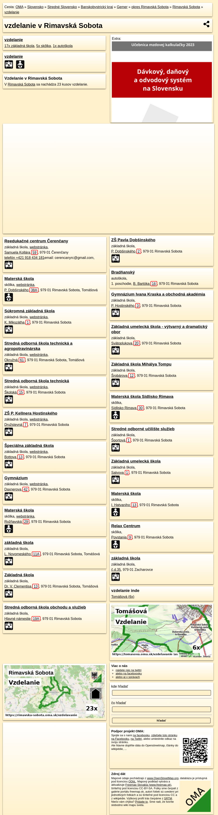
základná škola (18, 542)
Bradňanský (123, 272)
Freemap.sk (148, 230)
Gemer (122, 7)
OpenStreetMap (126, 230)
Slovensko (35, 7)
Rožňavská (16, 521)
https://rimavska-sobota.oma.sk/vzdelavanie (188, 230)
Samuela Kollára (21, 252)
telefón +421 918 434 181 (24, 258)
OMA (20, 7)
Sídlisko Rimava (127, 407)
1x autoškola (63, 46)
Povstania (121, 537)
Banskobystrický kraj (97, 7)
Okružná (14, 360)
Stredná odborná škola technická (36, 381)
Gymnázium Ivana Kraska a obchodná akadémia (158, 294)
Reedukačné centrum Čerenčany (36, 241)
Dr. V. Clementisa (21, 586)
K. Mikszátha (17, 322)
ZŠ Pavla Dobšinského (133, 240)
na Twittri (136, 738)
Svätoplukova (125, 343)
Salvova (120, 472)
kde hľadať (119, 686)
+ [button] (10, 131)
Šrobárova (123, 375)
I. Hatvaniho (124, 504)
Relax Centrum (125, 526)
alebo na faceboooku (129, 673)
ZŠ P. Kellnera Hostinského (30, 413)
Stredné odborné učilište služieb (142, 429)
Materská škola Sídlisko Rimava (142, 396)
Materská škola (19, 278)
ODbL (132, 781)
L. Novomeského (22, 554)
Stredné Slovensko (62, 7)
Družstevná (16, 424)
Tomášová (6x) (122, 597)
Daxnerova (16, 489)
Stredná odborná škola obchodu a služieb (45, 607)
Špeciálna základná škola (29, 445)
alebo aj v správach (128, 677)
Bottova (14, 457)
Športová (121, 440)
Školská (14, 392)
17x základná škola (19, 46)
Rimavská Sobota (186, 7)
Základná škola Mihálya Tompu (141, 364)
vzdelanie (11, 12)
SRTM (168, 798)
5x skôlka (43, 46)
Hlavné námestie (22, 618)
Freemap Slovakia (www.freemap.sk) (148, 784)
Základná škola (19, 575)
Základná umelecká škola (136, 461)
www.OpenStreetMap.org (162, 778)
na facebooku (141, 735)
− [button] (10, 138)
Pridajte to (141, 801)
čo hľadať (118, 703)
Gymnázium (16, 478)
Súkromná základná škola (29, 311)
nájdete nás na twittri (128, 670)
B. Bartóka (145, 283)
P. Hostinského (125, 305)
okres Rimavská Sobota (150, 7)
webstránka (39, 247)
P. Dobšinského (21, 290)
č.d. (116, 569)
